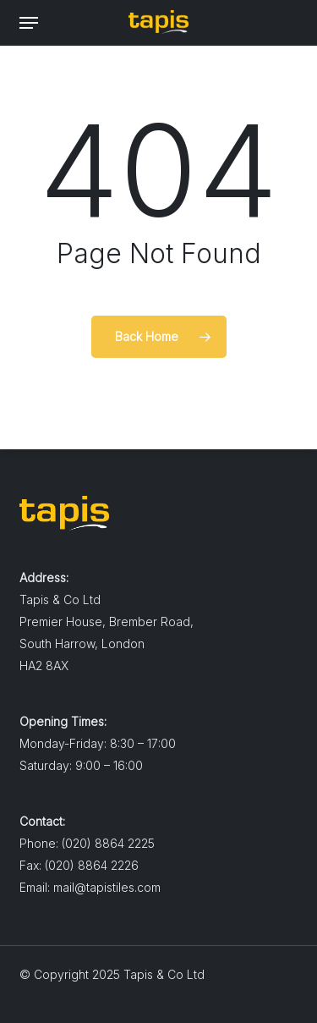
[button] (28, 22)
